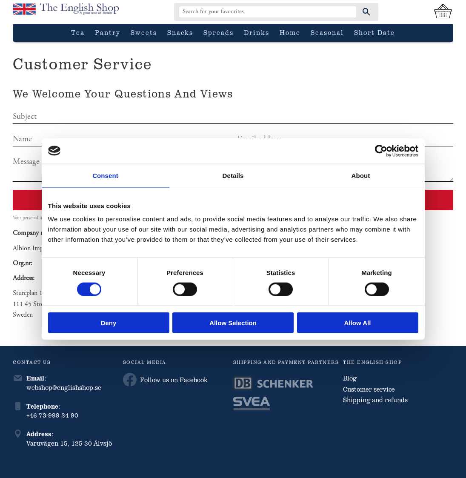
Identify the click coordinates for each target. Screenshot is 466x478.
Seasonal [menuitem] (327, 32)
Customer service (369, 389)
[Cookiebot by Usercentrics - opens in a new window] (381, 150)
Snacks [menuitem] (180, 32)
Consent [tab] (105, 175)
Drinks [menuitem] (256, 32)
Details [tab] (233, 175)
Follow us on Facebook (165, 379)
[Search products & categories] (267, 11)
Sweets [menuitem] (144, 32)
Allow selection (233, 322)
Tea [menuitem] (78, 32)
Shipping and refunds (375, 399)
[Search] (366, 11)
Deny (109, 322)
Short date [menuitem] (374, 32)
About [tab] (361, 175)
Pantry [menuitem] (107, 32)
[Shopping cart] (443, 12)
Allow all (357, 322)
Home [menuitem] (290, 32)
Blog (350, 378)
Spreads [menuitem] (218, 32)
